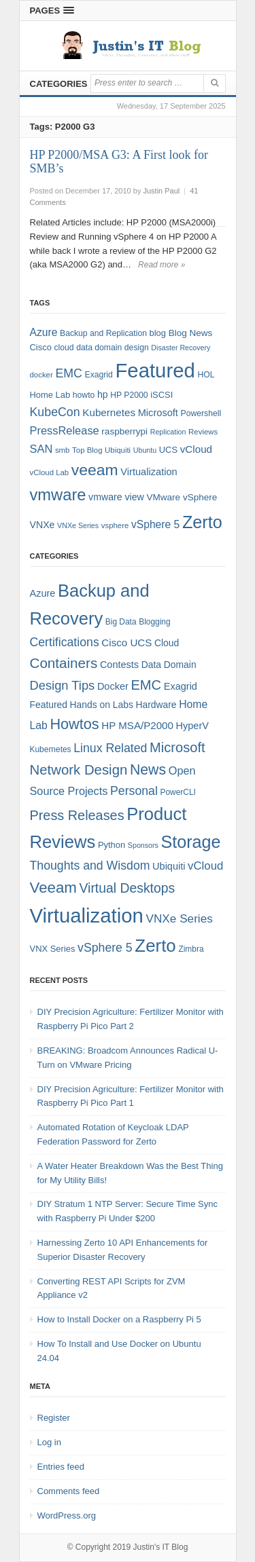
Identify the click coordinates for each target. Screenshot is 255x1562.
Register (53, 1418)
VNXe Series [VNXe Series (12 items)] (179, 918)
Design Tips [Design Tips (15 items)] (62, 685)
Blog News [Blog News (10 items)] (191, 333)
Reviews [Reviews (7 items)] (203, 432)
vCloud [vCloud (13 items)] (196, 449)
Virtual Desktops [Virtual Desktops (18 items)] (127, 887)
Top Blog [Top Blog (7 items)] (87, 450)
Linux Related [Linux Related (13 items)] (110, 748)
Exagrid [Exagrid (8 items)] (99, 374)
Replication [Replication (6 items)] (168, 432)
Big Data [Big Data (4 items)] (121, 622)
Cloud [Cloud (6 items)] (166, 642)
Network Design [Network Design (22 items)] (79, 769)
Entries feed (60, 1467)
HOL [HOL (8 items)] (205, 374)
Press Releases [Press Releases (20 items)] (77, 815)
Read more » (161, 264)
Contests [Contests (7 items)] (119, 664)
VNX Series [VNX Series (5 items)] (52, 949)
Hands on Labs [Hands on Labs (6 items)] (101, 704)
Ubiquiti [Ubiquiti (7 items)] (118, 450)
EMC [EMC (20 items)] (68, 373)
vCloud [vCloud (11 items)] (205, 865)
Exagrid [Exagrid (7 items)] (180, 686)
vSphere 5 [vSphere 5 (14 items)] (155, 524)
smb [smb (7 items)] (62, 450)
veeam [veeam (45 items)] (94, 470)
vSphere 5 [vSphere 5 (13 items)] (105, 947)
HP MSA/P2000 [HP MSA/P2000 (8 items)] (137, 725)
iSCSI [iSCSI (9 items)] (161, 395)
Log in (49, 1442)
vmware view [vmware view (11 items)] (116, 496)
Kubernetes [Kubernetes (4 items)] (50, 749)
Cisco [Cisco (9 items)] (41, 347)
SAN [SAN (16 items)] (41, 449)
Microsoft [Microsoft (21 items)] (177, 747)
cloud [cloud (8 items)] (63, 347)
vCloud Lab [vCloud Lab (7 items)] (49, 472)
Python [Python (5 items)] (111, 845)
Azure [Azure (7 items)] (43, 593)
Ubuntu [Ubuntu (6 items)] (144, 450)
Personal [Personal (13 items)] (134, 791)
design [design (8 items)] (136, 347)
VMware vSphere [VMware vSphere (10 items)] (181, 497)
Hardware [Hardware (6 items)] (155, 704)
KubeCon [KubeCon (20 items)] (55, 412)
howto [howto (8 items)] (84, 395)
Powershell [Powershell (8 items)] (201, 413)
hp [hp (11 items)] (102, 394)
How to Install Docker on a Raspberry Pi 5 (119, 1319)
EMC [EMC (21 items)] (146, 684)
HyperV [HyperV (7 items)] (192, 725)
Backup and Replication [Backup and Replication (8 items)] (103, 333)
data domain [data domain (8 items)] (99, 347)
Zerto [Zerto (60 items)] (155, 945)
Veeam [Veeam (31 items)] (53, 887)
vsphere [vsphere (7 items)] (115, 525)
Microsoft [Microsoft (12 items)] (158, 412)
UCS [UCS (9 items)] (168, 450)
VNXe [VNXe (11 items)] (42, 524)
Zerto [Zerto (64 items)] (202, 522)
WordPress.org (66, 1515)
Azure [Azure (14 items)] (44, 332)
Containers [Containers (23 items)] (64, 663)
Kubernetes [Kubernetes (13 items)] (108, 412)
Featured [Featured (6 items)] (48, 704)
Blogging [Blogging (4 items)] (154, 622)
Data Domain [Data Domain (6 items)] (169, 664)
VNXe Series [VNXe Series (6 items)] (78, 525)
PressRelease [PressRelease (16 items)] (64, 430)
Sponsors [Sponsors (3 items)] (143, 845)
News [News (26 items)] (148, 770)
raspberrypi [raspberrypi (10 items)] (124, 431)
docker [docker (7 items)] (41, 375)
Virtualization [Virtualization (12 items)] (148, 471)
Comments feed (68, 1491)
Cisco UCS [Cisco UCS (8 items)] (126, 642)
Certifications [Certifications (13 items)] (64, 642)
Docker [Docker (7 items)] (113, 686)
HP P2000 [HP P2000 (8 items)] (129, 395)
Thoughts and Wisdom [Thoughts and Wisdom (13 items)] (90, 865)
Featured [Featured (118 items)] (154, 370)
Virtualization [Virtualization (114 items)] (86, 915)
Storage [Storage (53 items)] (191, 841)
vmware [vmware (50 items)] (58, 495)
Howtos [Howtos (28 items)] (74, 723)
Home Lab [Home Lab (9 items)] (50, 395)
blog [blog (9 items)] (158, 333)
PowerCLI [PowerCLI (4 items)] (178, 792)
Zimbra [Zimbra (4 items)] (190, 949)
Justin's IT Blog (160, 1547)
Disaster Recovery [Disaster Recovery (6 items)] (180, 347)
